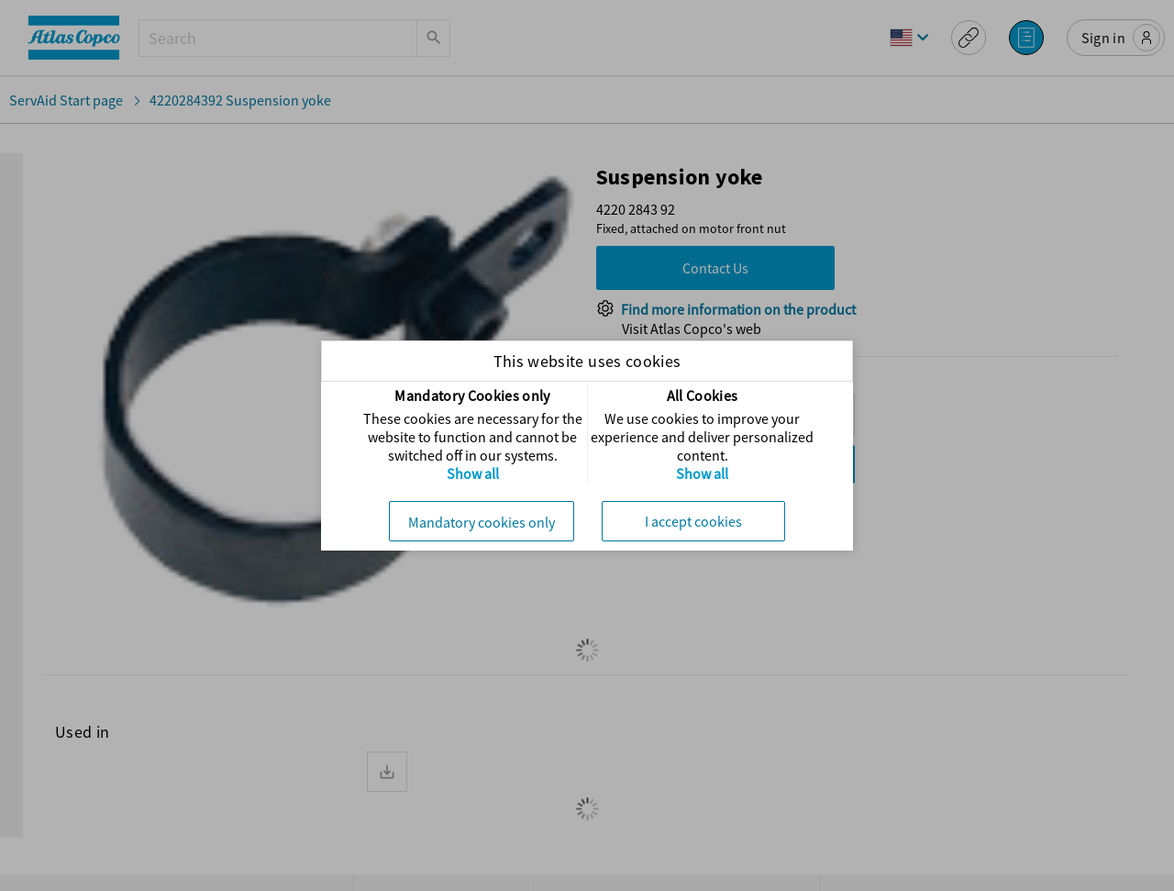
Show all (473, 473)
